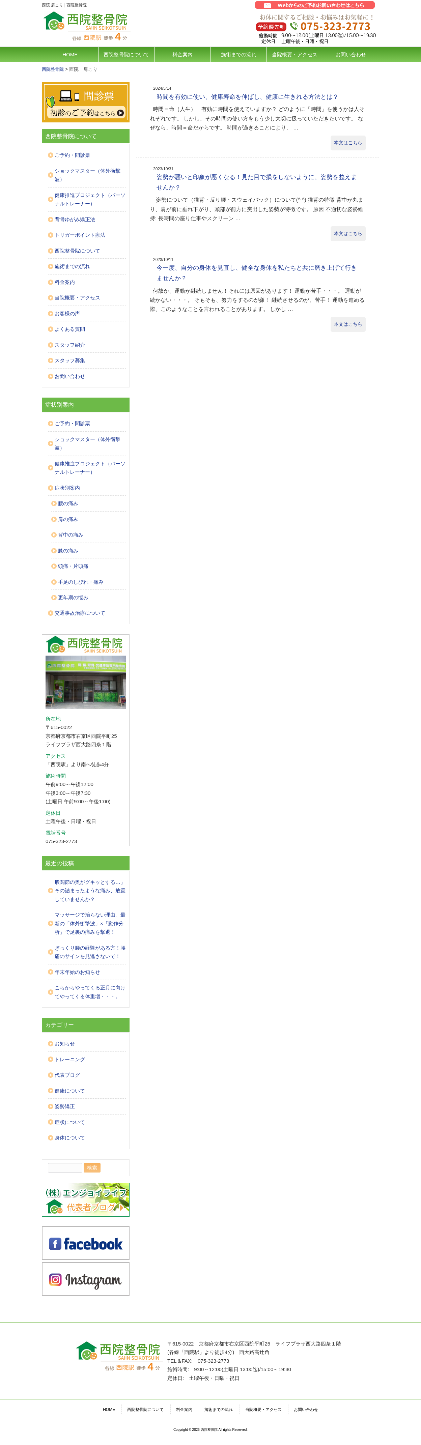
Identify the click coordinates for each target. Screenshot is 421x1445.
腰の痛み (68, 503)
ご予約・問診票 (72, 155)
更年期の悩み (73, 597)
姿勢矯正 (65, 1106)
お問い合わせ (351, 54)
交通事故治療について (80, 613)
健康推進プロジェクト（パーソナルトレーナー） (90, 199)
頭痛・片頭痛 (73, 566)
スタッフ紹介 (70, 345)
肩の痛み (68, 519)
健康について (70, 1091)
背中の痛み (70, 535)
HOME (70, 54)
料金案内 (182, 54)
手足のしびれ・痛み (81, 582)
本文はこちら (348, 142)
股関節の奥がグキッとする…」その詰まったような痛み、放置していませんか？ (90, 890)
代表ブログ (67, 1075)
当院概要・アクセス (294, 54)
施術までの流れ (238, 54)
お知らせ (65, 1043)
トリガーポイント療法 (80, 235)
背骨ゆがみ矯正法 (75, 219)
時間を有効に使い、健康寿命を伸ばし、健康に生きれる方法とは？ (248, 96)
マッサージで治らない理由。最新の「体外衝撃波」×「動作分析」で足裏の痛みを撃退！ (90, 923)
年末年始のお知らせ (77, 972)
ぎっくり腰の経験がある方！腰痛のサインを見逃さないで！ (90, 952)
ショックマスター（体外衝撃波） (87, 175)
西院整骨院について (126, 54)
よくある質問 (70, 329)
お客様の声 (67, 313)
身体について (70, 1137)
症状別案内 (67, 488)
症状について (70, 1122)
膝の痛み (68, 550)
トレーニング (70, 1059)
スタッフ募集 (70, 360)
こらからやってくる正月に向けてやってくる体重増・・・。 (90, 992)
